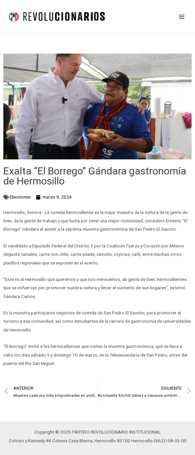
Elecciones (20, 197)
